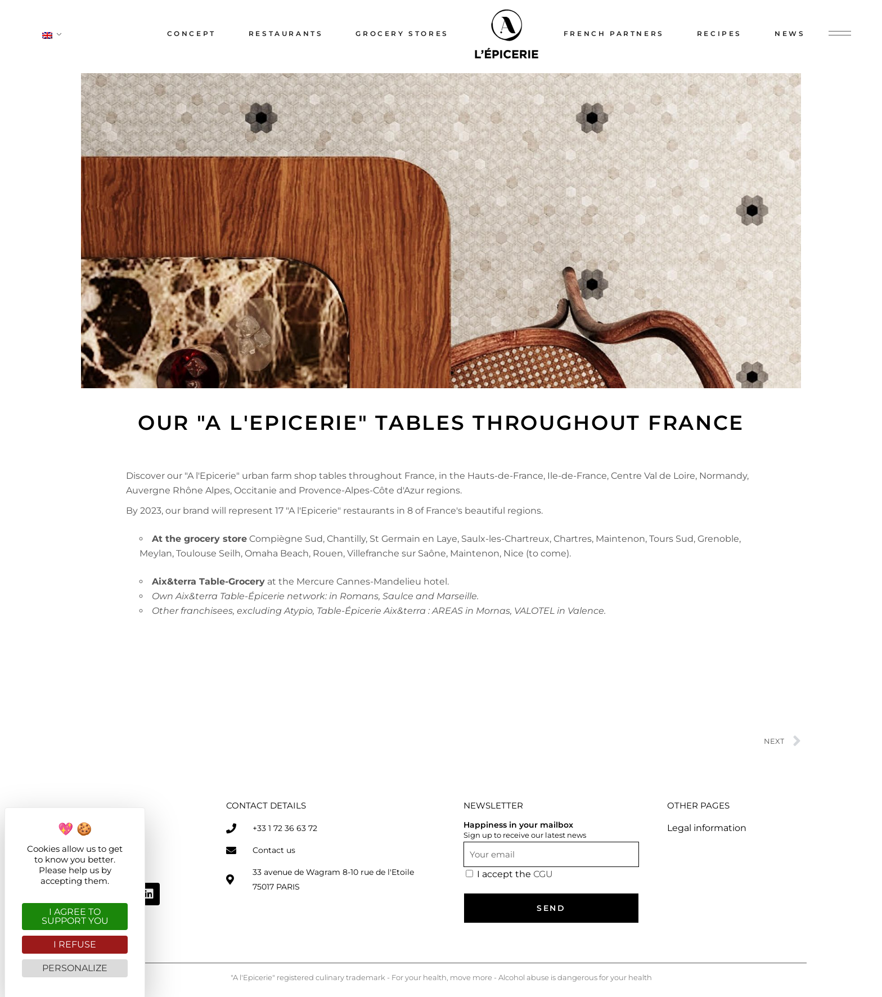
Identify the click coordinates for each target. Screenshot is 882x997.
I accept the (515, 874)
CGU (543, 874)
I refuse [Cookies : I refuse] (74, 944)
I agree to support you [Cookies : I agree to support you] (75, 916)
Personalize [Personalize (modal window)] (74, 968)
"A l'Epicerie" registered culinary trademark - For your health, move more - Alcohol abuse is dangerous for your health (441, 977)
